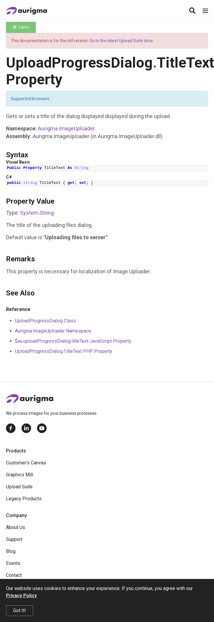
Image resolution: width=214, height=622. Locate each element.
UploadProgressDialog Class (45, 321)
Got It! (19, 610)
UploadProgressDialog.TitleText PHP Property (63, 351)
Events (13, 563)
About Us (15, 527)
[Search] (192, 11)
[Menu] (205, 11)
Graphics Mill (19, 475)
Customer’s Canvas (26, 463)
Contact (14, 575)
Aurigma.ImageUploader (66, 128)
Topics (21, 27)
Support (14, 539)
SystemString (37, 213)
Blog (11, 551)
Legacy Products (24, 498)
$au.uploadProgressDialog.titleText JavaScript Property (73, 341)
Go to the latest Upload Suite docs (121, 40)
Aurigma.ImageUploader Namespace (53, 331)
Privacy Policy (21, 595)
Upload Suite (19, 487)
